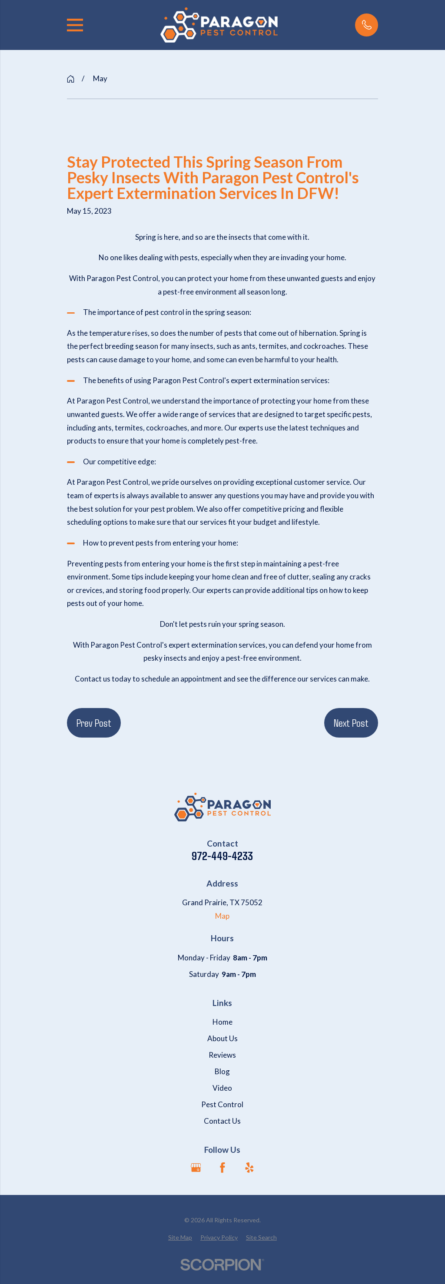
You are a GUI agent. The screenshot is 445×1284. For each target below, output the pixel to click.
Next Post (351, 722)
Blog (222, 1071)
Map (222, 915)
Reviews (222, 1054)
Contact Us (222, 1120)
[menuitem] (180, 1237)
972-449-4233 (222, 856)
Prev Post (93, 722)
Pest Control (222, 1104)
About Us (222, 1038)
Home (222, 1021)
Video (222, 1087)
